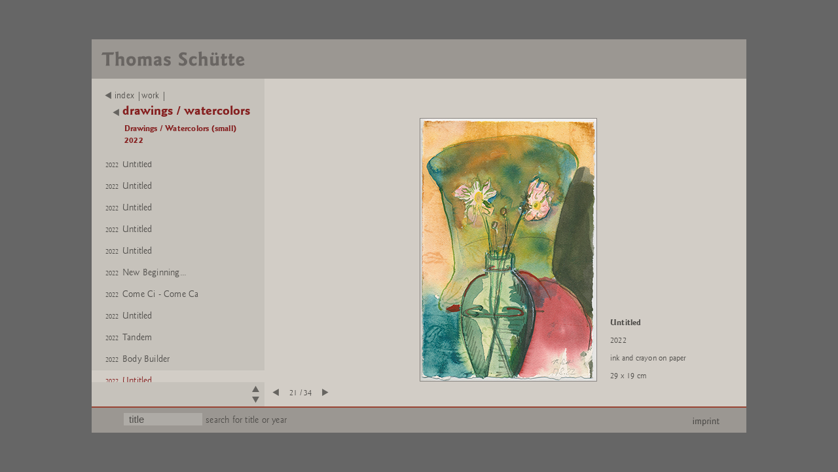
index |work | (136, 95)
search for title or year (246, 419)
